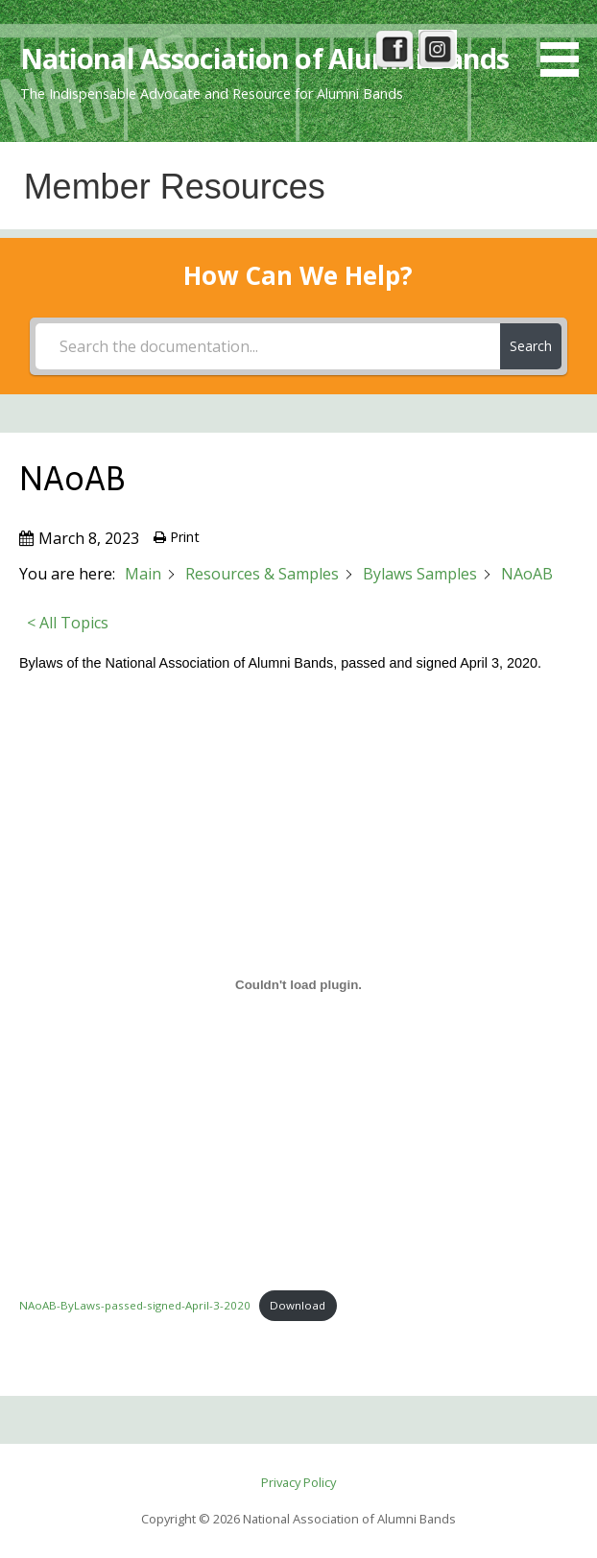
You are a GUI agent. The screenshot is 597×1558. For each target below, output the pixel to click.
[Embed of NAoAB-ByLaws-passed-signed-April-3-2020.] (298, 985)
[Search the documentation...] (268, 346)
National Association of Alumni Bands (265, 58)
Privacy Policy (298, 1482)
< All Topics (67, 622)
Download (297, 1305)
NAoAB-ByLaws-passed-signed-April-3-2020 (135, 1305)
